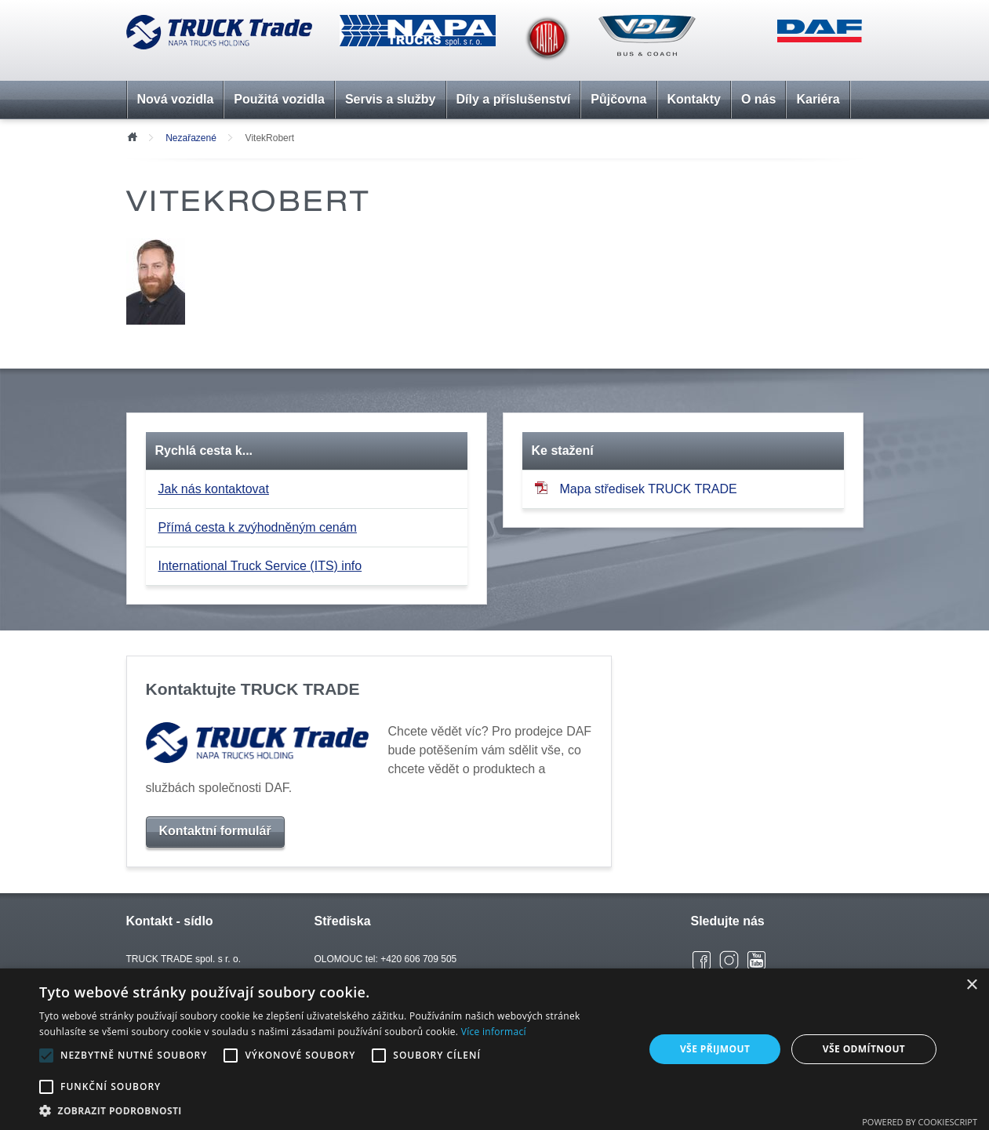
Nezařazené (190, 138)
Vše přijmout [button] (715, 1049)
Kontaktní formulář (215, 831)
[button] (332, 1110)
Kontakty (694, 99)
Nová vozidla (175, 99)
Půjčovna (618, 99)
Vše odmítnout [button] (864, 1049)
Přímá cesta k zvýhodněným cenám (257, 527)
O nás (758, 99)
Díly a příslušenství (513, 99)
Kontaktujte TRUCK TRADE (253, 689)
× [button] (971, 985)
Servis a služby (390, 99)
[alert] (494, 1049)
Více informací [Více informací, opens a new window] (493, 1031)
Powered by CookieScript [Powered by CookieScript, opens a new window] (919, 1122)
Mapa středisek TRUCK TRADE (636, 488)
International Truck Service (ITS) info (260, 565)
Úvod (131, 135)
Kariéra (817, 99)
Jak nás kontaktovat (213, 489)
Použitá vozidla (279, 99)
